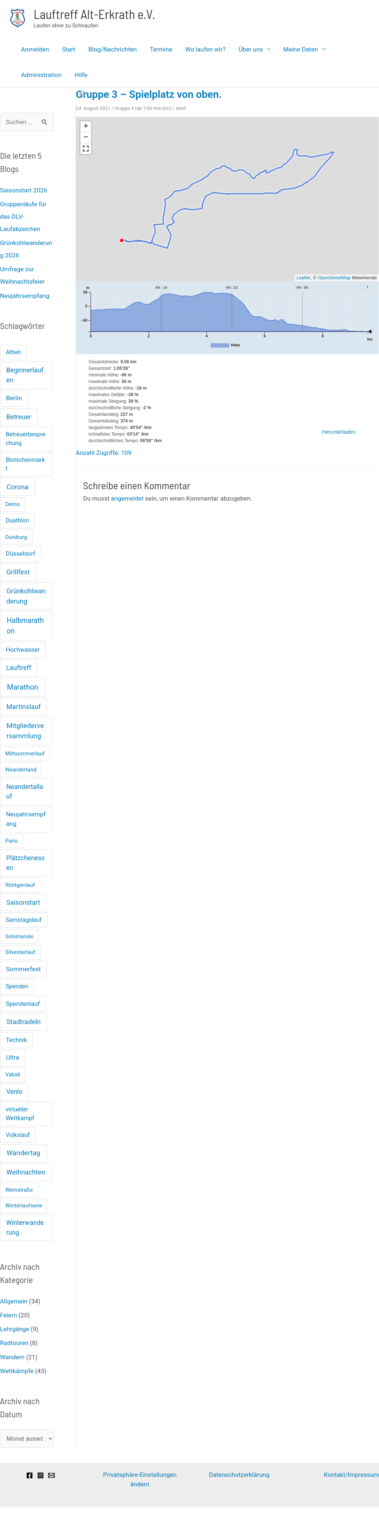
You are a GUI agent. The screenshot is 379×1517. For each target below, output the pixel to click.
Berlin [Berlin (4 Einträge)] (14, 398)
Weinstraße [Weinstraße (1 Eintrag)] (19, 1190)
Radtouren (14, 1342)
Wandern (12, 1357)
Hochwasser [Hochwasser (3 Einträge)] (23, 649)
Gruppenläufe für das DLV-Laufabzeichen (23, 216)
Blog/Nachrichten (111, 49)
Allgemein (13, 1301)
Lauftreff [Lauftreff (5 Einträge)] (18, 667)
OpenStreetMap (334, 277)
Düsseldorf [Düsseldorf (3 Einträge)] (20, 553)
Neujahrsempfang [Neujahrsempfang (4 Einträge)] (26, 819)
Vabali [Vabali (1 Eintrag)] (12, 1074)
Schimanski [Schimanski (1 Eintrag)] (19, 936)
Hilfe (80, 74)
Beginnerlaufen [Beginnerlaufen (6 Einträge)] (24, 375)
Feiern (8, 1315)
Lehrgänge (14, 1329)
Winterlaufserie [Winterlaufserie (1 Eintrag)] (23, 1205)
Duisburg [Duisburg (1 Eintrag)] (16, 537)
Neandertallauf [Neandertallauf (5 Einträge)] (24, 791)
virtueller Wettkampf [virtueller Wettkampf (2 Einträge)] (19, 1114)
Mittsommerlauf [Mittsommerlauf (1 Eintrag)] (25, 753)
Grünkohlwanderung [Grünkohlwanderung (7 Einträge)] (26, 596)
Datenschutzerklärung (239, 1474)
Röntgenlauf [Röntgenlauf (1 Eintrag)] (20, 885)
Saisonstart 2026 (23, 190)
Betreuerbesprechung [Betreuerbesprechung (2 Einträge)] (25, 439)
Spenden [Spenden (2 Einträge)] (16, 986)
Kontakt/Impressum (351, 1474)
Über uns (248, 49)
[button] (85, 126)
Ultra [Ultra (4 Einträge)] (12, 1057)
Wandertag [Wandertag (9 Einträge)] (23, 1153)
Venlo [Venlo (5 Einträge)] (14, 1091)
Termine (159, 49)
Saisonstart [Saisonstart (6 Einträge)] (23, 902)
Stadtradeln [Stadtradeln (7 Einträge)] (24, 1022)
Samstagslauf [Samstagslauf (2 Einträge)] (23, 919)
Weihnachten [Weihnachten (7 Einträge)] (26, 1172)
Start (68, 49)
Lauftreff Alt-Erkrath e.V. (94, 14)
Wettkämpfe (17, 1371)
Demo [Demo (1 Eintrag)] (12, 504)
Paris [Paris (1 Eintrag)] (11, 841)
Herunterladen (338, 431)
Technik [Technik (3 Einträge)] (16, 1040)
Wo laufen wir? (203, 49)
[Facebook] (29, 1475)
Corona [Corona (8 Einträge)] (17, 487)
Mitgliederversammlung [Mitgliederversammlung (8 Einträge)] (25, 731)
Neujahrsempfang (24, 295)
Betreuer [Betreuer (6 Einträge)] (18, 417)
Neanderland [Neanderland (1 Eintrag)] (21, 769)
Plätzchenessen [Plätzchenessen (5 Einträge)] (25, 862)
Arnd (181, 108)
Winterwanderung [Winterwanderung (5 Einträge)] (25, 1227)
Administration (41, 74)
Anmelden (35, 49)
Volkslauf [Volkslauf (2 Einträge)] (17, 1134)
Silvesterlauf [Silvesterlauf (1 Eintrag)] (20, 952)
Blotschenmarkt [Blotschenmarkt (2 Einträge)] (25, 464)
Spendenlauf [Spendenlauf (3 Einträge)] (23, 1003)
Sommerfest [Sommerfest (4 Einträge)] (23, 969)
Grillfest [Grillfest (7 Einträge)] (18, 572)
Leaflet (303, 277)
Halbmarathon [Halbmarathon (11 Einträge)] (25, 625)
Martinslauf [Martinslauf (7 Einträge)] (24, 706)
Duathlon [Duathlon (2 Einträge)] (17, 520)
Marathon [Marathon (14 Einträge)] (22, 687)
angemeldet (127, 498)
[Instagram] (40, 1475)
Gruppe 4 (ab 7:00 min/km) (143, 108)
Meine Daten (297, 49)
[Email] (51, 1475)
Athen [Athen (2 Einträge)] (13, 352)
